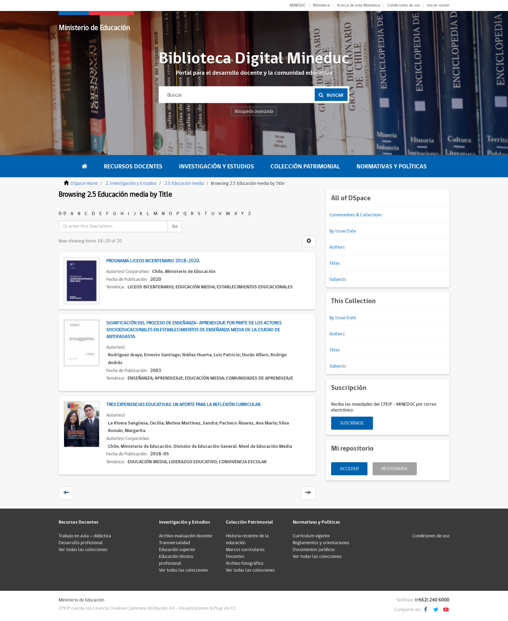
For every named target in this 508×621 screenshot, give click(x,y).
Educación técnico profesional (176, 560)
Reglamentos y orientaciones (321, 542)
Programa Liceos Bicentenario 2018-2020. (153, 261)
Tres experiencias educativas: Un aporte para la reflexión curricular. (183, 404)
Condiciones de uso (403, 5)
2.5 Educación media (184, 183)
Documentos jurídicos (314, 549)
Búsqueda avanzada (254, 111)
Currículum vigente (311, 536)
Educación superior (177, 549)
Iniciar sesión (438, 5)
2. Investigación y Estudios (131, 183)
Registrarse (395, 468)
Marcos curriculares (245, 549)
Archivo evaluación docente (185, 536)
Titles (334, 263)
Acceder (349, 468)
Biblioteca (321, 5)
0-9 (62, 213)
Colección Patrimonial (305, 166)
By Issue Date (342, 231)
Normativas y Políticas (391, 166)
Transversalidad (174, 542)
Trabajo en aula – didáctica (85, 536)
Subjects (337, 279)
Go (175, 226)
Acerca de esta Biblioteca (358, 5)
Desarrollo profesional (81, 542)
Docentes (235, 556)
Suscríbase (352, 423)
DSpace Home (84, 183)
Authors (337, 247)
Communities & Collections (355, 215)
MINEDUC (298, 5)
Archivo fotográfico (244, 563)
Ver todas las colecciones (83, 549)
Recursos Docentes (133, 166)
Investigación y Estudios (216, 166)
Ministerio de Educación (94, 28)
